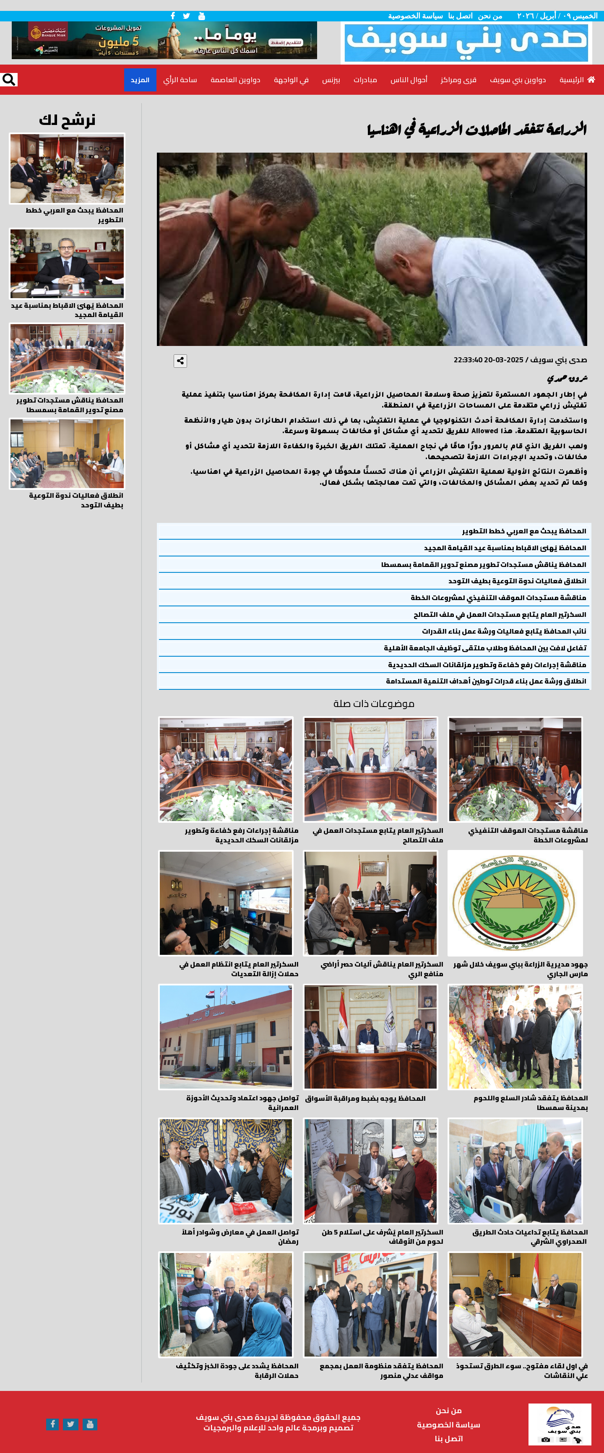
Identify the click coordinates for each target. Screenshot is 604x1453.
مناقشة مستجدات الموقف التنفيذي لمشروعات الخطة (498, 598)
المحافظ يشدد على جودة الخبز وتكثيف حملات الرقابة (237, 1357)
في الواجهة (291, 79)
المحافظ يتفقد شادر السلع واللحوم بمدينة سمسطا (531, 1095)
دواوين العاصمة (235, 79)
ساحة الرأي (180, 79)
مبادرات (365, 79)
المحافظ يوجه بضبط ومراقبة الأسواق (365, 1090)
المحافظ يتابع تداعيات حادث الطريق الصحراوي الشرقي (530, 1226)
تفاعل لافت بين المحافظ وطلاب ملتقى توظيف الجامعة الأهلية (485, 648)
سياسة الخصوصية (415, 16)
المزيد (140, 79)
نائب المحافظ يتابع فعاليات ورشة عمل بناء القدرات (504, 631)
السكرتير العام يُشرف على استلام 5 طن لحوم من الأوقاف (382, 1226)
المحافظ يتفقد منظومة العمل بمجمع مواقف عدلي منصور (381, 1357)
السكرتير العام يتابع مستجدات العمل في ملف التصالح (500, 614)
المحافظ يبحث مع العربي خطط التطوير (524, 531)
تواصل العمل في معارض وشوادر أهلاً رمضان (240, 1226)
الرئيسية (577, 79)
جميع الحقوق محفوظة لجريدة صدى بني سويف (278, 1403)
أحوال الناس (409, 79)
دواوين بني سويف (518, 79)
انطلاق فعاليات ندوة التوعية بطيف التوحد (517, 581)
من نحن (490, 16)
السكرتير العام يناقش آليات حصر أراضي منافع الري (381, 964)
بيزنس (331, 79)
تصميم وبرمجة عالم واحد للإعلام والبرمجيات (278, 1414)
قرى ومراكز (458, 79)
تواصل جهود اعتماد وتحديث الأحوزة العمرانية (242, 1095)
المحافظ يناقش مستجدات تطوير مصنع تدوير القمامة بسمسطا (483, 564)
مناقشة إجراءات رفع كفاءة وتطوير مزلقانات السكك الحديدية (487, 665)
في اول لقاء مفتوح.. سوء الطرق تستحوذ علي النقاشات (522, 1357)
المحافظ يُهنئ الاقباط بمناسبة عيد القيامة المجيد (505, 548)
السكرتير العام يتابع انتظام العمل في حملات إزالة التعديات (239, 964)
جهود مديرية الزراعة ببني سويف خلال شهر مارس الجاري (520, 964)
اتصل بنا (460, 16)
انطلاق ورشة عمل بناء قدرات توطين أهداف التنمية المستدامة (486, 681)
